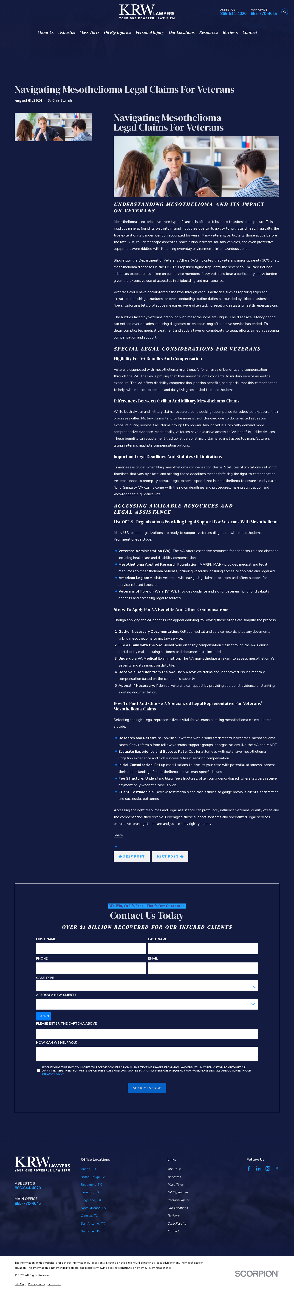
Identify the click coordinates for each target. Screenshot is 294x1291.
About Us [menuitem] (45, 32)
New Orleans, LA (93, 1208)
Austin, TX (88, 1169)
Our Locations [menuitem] (182, 32)
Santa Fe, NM (90, 1231)
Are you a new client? (56, 995)
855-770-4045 (264, 14)
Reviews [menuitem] (230, 32)
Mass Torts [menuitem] (89, 32)
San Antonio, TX (93, 1223)
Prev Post (132, 856)
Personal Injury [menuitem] (150, 32)
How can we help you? (57, 1043)
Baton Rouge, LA (93, 1177)
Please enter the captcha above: (67, 1024)
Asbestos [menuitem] (66, 32)
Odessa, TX (89, 1216)
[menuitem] (20, 1284)
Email (153, 959)
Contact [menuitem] (249, 32)
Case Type (45, 978)
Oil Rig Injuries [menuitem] (117, 32)
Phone (42, 959)
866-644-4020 (233, 14)
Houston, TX (90, 1192)
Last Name (157, 939)
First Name (46, 939)
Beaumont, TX (91, 1185)
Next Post (170, 856)
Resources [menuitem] (208, 32)
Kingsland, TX (91, 1200)
